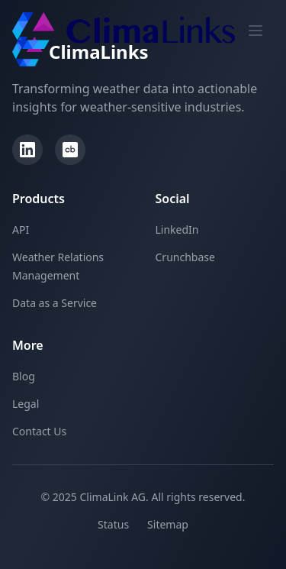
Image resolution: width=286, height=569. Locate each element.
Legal (25, 403)
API (20, 229)
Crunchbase (185, 257)
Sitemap (167, 524)
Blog (23, 376)
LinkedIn (177, 229)
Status (113, 524)
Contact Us (39, 431)
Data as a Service (54, 303)
